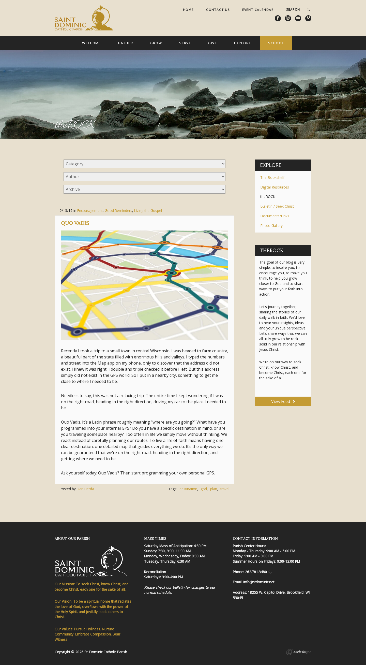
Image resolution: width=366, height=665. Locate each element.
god (204, 488)
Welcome (91, 43)
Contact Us (218, 10)
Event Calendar (258, 10)
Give (212, 43)
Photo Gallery (271, 225)
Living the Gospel (148, 210)
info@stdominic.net (258, 582)
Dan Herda (85, 488)
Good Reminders (118, 210)
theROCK (267, 196)
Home (188, 10)
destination (188, 488)
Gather (125, 43)
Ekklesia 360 (298, 653)
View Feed (283, 401)
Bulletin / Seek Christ (277, 206)
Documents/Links (274, 215)
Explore (242, 43)
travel (224, 488)
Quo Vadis (75, 223)
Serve (185, 43)
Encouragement (90, 210)
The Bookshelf (272, 177)
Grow (156, 43)
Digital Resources (274, 187)
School (276, 43)
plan (213, 488)
